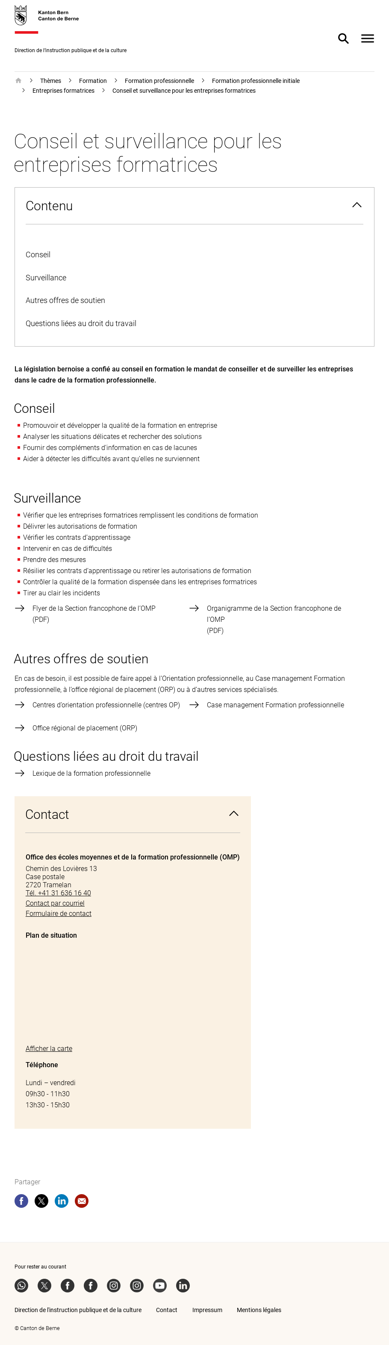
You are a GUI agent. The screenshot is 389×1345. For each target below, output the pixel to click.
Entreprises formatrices (63, 90)
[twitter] (41, 1202)
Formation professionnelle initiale (256, 80)
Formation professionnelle (159, 80)
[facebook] (21, 1202)
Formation (93, 80)
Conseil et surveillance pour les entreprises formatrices (184, 90)
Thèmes (50, 80)
